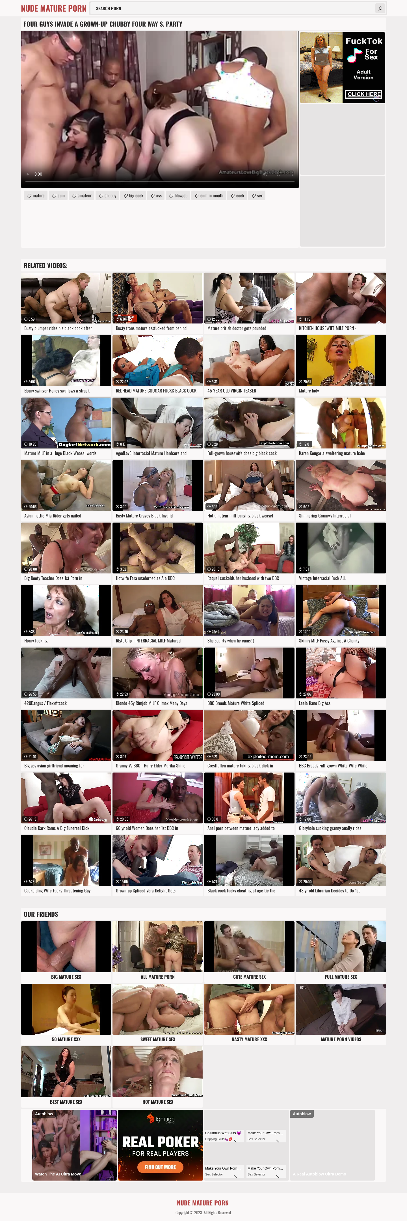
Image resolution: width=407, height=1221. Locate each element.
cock (240, 195)
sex (260, 195)
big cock (136, 195)
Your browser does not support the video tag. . (160, 109)
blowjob (181, 195)
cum (61, 195)
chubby (110, 195)
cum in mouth (211, 195)
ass (159, 195)
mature (39, 195)
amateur (85, 195)
